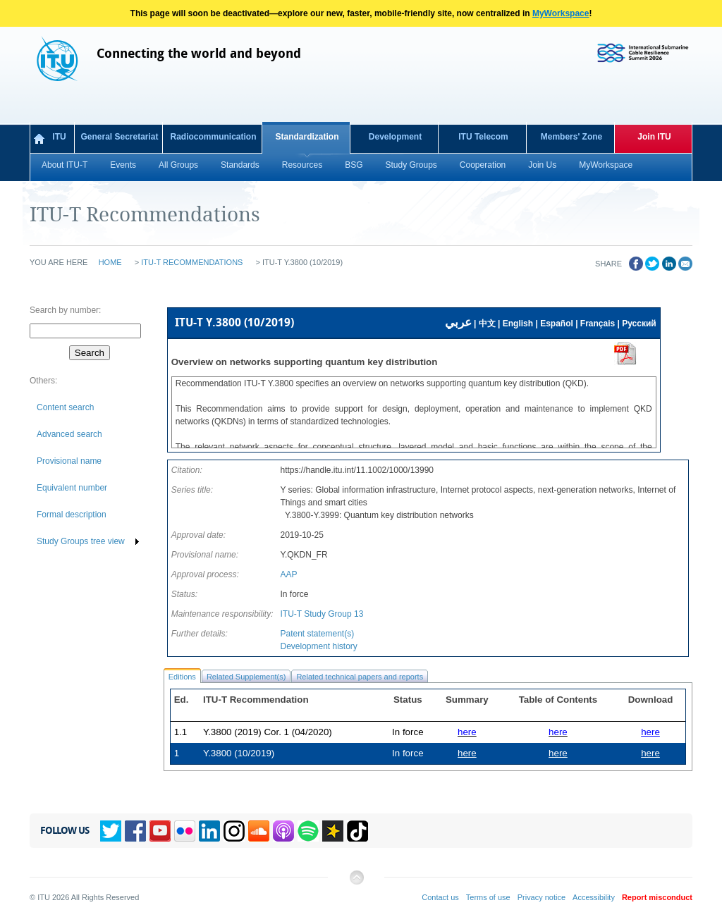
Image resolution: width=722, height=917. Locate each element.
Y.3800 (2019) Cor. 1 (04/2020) (267, 732)
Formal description (71, 514)
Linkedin (209, 831)
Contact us (440, 897)
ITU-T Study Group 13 (321, 614)
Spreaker (332, 831)
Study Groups (410, 165)
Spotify (308, 831)
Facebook (135, 831)
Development (395, 137)
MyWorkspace (560, 13)
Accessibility (594, 897)
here (650, 732)
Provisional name (69, 461)
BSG (353, 165)
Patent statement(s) (317, 634)
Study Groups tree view (81, 541)
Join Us (542, 165)
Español (556, 323)
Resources (302, 165)
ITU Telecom (483, 137)
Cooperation (483, 165)
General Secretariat (119, 137)
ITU (59, 137)
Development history (318, 646)
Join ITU (654, 137)
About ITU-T (64, 165)
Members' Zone (572, 137)
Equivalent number (72, 488)
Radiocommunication (213, 137)
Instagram (234, 831)
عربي (458, 322)
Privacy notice (541, 897)
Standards (240, 165)
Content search (65, 407)
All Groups (178, 165)
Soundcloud (258, 831)
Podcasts (283, 831)
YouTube (160, 831)
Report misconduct (657, 897)
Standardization (306, 137)
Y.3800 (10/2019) (238, 753)
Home (110, 262)
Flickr (184, 831)
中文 (487, 323)
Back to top (356, 882)
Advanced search (69, 434)
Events (123, 165)
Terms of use (488, 897)
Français (597, 323)
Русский (639, 323)
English (518, 323)
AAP (288, 574)
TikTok (357, 831)
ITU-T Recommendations (192, 262)
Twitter (110, 831)
